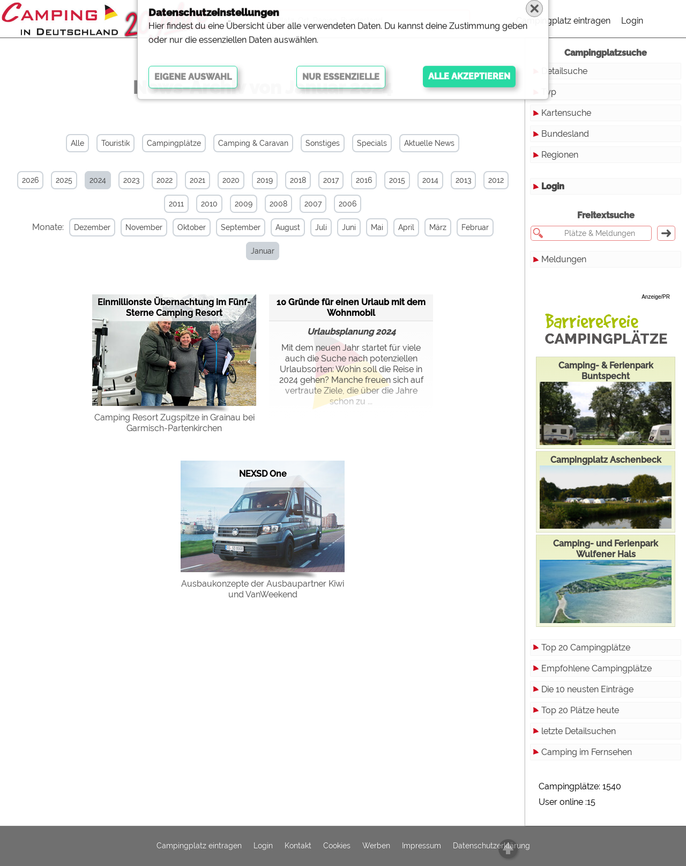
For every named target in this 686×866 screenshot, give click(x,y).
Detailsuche (564, 71)
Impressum (421, 846)
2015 (397, 180)
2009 (243, 203)
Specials (372, 143)
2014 (430, 180)
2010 (209, 203)
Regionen (559, 155)
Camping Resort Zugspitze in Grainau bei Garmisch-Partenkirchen (174, 399)
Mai (374, 227)
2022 (164, 180)
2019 (265, 180)
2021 (197, 180)
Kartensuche (566, 113)
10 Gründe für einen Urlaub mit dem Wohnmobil (351, 283)
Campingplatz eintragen (563, 21)
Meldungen (563, 259)
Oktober (188, 227)
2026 (30, 180)
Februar (472, 227)
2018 (298, 180)
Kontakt (298, 846)
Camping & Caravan (253, 143)
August (284, 227)
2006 (347, 203)
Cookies (337, 846)
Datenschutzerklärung (491, 846)
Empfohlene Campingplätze (596, 668)
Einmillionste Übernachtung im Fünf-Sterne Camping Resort (174, 283)
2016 (364, 180)
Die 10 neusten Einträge (587, 689)
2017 (331, 180)
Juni (346, 227)
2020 (231, 180)
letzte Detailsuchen (578, 731)
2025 (64, 180)
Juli (318, 227)
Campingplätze (174, 143)
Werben (376, 846)
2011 (176, 203)
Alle (77, 143)
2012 (496, 180)
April (403, 227)
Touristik (115, 143)
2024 (98, 180)
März (434, 227)
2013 (463, 180)
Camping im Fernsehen (586, 752)
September (237, 227)
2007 (313, 203)
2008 (278, 203)
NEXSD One (263, 450)
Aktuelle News (429, 143)
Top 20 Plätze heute (580, 710)
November (140, 227)
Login (632, 21)
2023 (131, 180)
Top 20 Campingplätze (585, 647)
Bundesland (565, 134)
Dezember (89, 227)
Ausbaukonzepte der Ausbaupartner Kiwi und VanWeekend (262, 565)
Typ (548, 92)
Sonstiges (322, 143)
